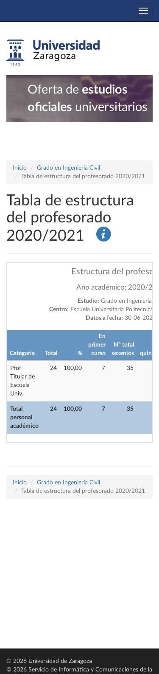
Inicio (20, 168)
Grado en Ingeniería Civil (68, 168)
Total (51, 353)
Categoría (22, 353)
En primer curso (97, 344)
